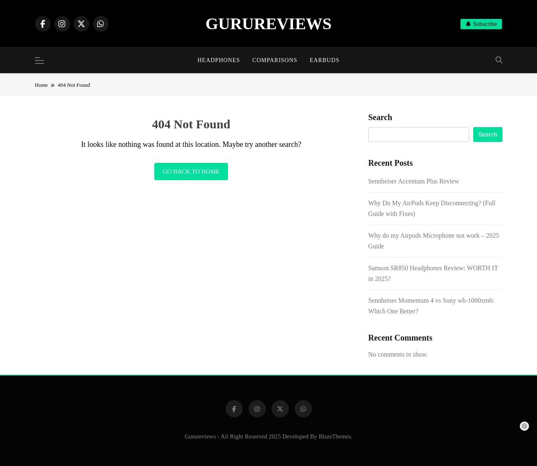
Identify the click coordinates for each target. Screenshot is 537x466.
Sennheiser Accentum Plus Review (413, 181)
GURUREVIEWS (268, 23)
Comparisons (274, 60)
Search (380, 117)
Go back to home (191, 171)
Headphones (219, 60)
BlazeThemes (334, 436)
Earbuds (324, 60)
